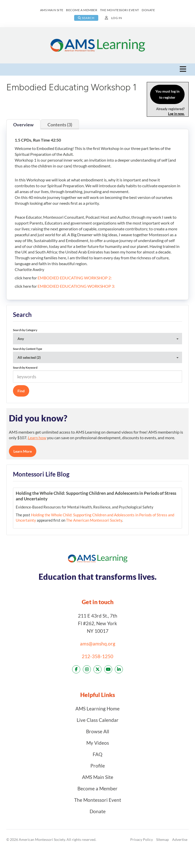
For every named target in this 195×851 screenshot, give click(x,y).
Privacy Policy (141, 839)
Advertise (179, 839)
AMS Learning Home (97, 708)
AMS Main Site (97, 777)
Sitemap (162, 839)
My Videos (97, 743)
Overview (23, 124)
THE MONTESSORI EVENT (119, 10)
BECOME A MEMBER (82, 10)
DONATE (148, 10)
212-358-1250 (97, 656)
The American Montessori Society (94, 520)
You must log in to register (167, 94)
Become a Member (97, 788)
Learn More (22, 451)
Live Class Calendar (98, 720)
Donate (98, 811)
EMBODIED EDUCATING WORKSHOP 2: (75, 277)
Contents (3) (59, 124)
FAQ (97, 754)
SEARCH (86, 18)
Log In (116, 18)
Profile (97, 766)
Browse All (97, 731)
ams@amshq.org (97, 643)
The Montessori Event (97, 800)
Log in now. (176, 114)
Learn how (37, 437)
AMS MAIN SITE (51, 10)
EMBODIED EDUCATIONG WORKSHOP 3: (76, 286)
